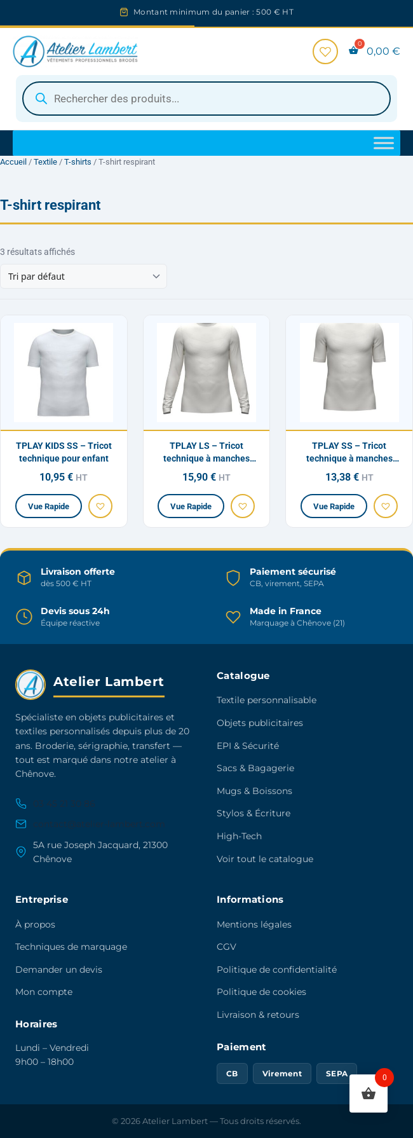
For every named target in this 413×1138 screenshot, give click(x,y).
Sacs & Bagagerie (255, 768)
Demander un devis (58, 969)
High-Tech (239, 836)
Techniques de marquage (71, 946)
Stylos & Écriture (253, 813)
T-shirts (77, 162)
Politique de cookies (261, 991)
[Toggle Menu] (384, 143)
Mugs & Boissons (254, 791)
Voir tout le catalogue (265, 859)
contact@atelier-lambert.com (90, 824)
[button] (100, 506)
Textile (45, 162)
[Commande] (83, 276)
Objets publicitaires (260, 723)
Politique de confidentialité (277, 969)
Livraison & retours (258, 1014)
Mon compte (43, 991)
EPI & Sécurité (248, 745)
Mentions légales (254, 924)
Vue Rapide (48, 506)
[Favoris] (325, 51)
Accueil (13, 162)
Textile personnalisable (266, 700)
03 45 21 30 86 (55, 803)
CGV (226, 946)
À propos (35, 924)
